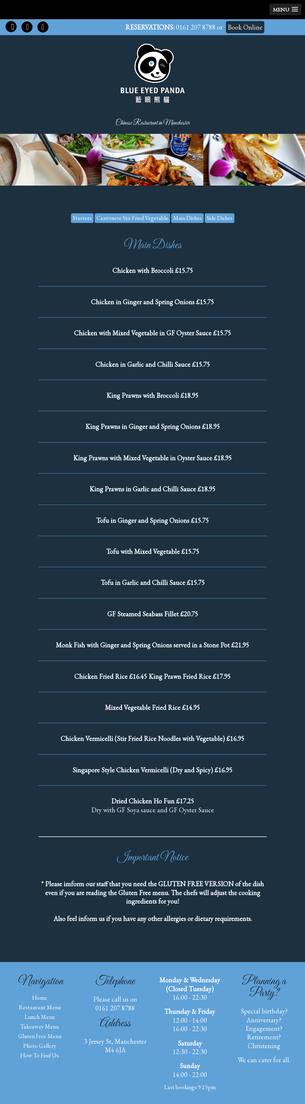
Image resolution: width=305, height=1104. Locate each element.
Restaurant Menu (40, 1007)
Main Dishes (187, 218)
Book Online (245, 27)
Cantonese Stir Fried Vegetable (132, 218)
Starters (82, 218)
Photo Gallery (39, 1046)
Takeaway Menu (39, 1026)
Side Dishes (220, 218)
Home (39, 998)
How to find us (39, 1055)
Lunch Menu (40, 1017)
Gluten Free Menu (39, 1036)
